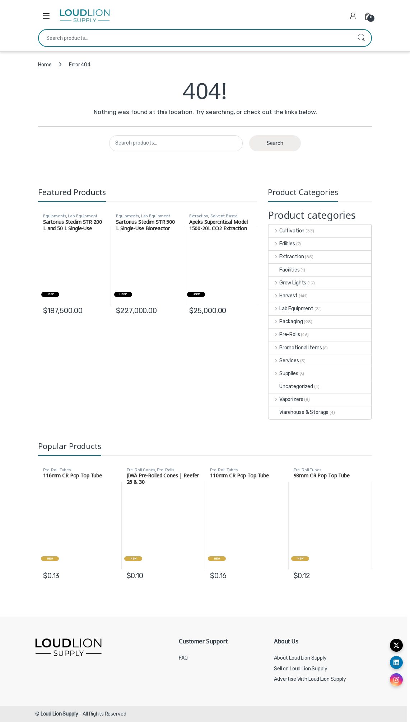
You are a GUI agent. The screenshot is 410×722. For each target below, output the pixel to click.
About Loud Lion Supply (300, 658)
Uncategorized (291, 386)
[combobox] (195, 38)
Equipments (54, 216)
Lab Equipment (82, 216)
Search (361, 38)
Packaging (286, 321)
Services (284, 361)
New (50, 558)
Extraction (199, 216)
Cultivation (286, 231)
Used (50, 294)
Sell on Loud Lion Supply (300, 669)
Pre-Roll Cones (141, 470)
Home (44, 65)
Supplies (283, 374)
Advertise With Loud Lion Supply (310, 679)
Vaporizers (286, 399)
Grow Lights (287, 283)
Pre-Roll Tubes (57, 470)
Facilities (284, 270)
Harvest (283, 296)
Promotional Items (295, 348)
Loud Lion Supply (59, 714)
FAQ (183, 658)
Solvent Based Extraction (213, 218)
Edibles (282, 244)
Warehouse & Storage (299, 412)
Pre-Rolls (284, 334)
